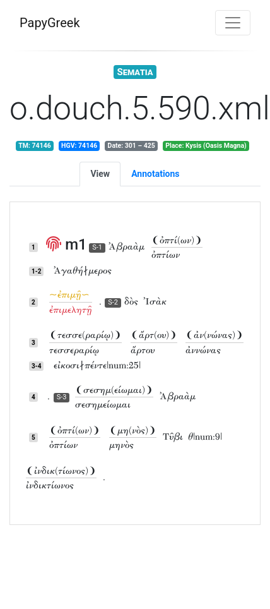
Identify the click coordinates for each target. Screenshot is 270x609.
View (100, 174)
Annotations (155, 174)
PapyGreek (50, 22)
